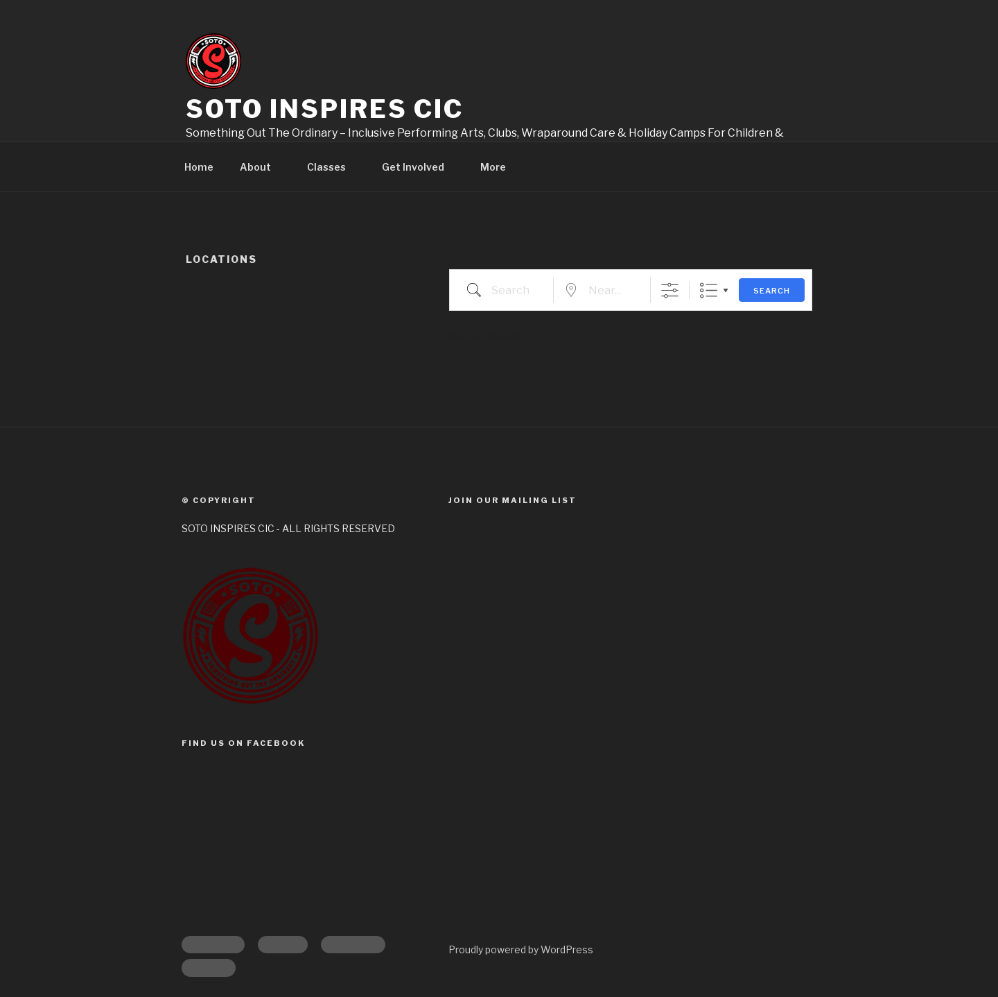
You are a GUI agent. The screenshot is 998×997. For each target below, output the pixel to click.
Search (771, 291)
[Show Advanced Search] (670, 290)
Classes (333, 167)
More (499, 167)
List (708, 290)
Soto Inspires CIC (325, 109)
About (262, 167)
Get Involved (419, 167)
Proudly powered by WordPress (520, 949)
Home (198, 167)
